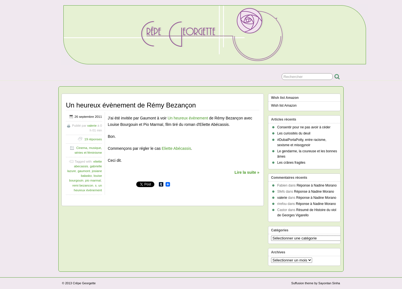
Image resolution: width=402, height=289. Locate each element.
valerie (92, 125)
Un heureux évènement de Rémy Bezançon (131, 105)
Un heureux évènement (188, 118)
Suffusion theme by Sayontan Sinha (315, 283)
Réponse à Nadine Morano (316, 185)
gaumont (84, 171)
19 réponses (93, 139)
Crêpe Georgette (84, 283)
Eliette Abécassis (176, 148)
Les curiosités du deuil (293, 133)
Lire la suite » (246, 172)
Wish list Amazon (283, 105)
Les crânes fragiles (291, 163)
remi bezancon (82, 185)
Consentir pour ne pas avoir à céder (304, 127)
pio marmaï (93, 180)
